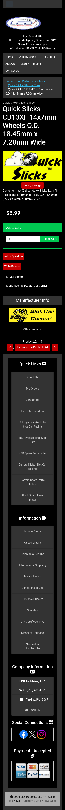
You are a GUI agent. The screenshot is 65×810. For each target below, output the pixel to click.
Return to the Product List (32, 347)
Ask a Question (13, 256)
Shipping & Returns (32, 554)
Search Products (30, 63)
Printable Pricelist (32, 599)
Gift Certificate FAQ (32, 621)
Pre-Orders (48, 56)
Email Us (32, 710)
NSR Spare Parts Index (32, 453)
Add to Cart (49, 239)
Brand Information (32, 411)
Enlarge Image (32, 185)
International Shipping (32, 565)
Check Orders (32, 542)
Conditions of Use (32, 587)
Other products (32, 329)
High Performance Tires (30, 81)
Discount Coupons (32, 633)
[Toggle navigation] (9, 4)
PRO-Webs (50, 801)
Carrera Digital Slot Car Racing (32, 466)
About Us (32, 377)
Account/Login (32, 531)
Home (9, 56)
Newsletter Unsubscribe (32, 646)
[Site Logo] (32, 21)
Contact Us (12, 70)
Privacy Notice (32, 576)
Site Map (32, 610)
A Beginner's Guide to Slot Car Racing (32, 424)
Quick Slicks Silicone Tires (24, 85)
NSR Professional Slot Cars (32, 440)
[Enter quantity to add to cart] (23, 239)
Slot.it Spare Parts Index (32, 497)
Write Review (12, 266)
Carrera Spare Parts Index (32, 482)
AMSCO (10, 63)
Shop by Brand (27, 56)
